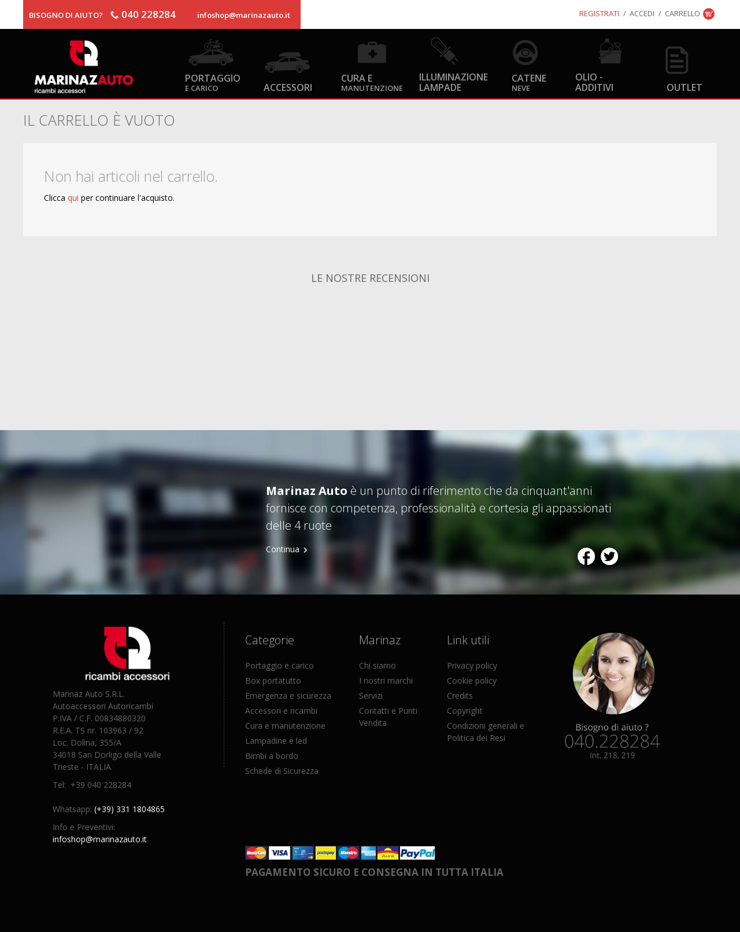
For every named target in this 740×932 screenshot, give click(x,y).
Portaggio (212, 82)
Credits (460, 695)
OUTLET (684, 87)
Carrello (682, 13)
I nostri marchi (386, 680)
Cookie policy (472, 680)
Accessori (288, 87)
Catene (529, 82)
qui (73, 197)
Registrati (599, 13)
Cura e (372, 82)
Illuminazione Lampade (453, 82)
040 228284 (148, 14)
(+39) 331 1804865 (129, 808)
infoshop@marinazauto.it (243, 15)
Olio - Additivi (594, 82)
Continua (282, 549)
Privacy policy (472, 665)
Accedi (642, 13)
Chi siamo (377, 665)
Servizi (371, 695)
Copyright (465, 710)
